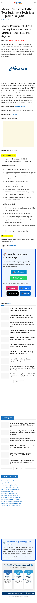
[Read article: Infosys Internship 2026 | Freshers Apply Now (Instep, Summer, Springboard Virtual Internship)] (5, 368)
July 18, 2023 (18, 20)
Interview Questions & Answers (10, 481)
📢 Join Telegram (18, 272)
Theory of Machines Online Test (10, 506)
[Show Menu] (1, 3)
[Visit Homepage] (18, 3)
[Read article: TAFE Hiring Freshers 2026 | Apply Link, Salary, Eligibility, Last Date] (5, 346)
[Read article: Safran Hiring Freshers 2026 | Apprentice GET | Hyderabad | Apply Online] (5, 332)
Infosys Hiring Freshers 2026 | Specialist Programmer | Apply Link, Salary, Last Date (22, 425)
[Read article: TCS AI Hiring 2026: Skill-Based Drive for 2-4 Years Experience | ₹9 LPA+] (5, 447)
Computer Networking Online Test (11, 497)
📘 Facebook (25, 288)
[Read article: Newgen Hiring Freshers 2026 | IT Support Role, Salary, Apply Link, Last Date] (5, 339)
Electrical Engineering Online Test (11, 499)
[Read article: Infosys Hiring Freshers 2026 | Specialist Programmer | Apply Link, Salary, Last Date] (5, 425)
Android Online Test (7, 491)
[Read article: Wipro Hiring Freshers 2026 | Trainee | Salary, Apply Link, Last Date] (5, 310)
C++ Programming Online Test (10, 487)
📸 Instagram (12, 288)
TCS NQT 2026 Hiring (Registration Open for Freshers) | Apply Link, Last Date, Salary (22, 462)
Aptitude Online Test (7, 483)
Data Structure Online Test (9, 493)
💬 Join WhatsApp (18, 278)
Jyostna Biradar (7, 20)
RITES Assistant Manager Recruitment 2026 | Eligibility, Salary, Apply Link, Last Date (22, 324)
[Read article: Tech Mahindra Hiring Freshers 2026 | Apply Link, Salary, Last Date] (5, 360)
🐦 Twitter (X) (12, 293)
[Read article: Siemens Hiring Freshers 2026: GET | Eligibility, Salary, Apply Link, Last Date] (5, 317)
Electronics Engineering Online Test (11, 501)
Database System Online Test (9, 495)
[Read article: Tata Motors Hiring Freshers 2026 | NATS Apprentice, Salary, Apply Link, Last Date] (5, 375)
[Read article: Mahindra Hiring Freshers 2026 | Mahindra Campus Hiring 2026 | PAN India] (5, 440)
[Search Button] (35, 3)
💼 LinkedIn (25, 293)
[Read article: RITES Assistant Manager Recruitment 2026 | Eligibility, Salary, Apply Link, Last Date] (5, 324)
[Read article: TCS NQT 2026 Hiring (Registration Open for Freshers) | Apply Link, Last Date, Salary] (5, 462)
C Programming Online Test (9, 485)
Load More (18, 381)
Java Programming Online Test (10, 489)
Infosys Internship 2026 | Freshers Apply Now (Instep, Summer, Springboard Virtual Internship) (22, 368)
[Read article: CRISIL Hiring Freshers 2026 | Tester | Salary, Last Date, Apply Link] (5, 353)
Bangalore (14, 114)
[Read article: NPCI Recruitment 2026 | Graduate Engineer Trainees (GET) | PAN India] (5, 455)
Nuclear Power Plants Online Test (11, 503)
